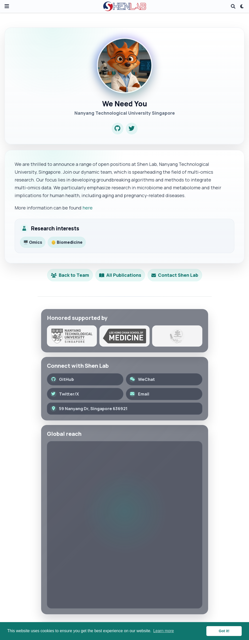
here (87, 208)
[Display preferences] (242, 6)
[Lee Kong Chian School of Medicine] (124, 336)
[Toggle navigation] (7, 6)
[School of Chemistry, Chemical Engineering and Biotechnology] (177, 336)
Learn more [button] (163, 631)
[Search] (233, 6)
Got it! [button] (224, 631)
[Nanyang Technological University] (72, 336)
